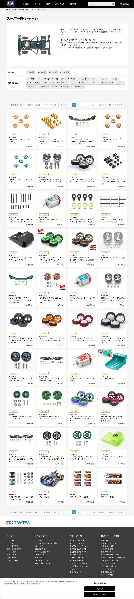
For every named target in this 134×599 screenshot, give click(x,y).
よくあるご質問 (107, 549)
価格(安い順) (53, 72)
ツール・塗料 (12, 552)
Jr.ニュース (74, 569)
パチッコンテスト (76, 557)
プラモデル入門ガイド (78, 549)
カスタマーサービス (108, 543)
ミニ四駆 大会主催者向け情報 (46, 543)
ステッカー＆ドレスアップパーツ (62, 87)
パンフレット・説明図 (78, 563)
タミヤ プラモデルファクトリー (113, 557)
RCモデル (10, 540)
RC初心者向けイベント (43, 549)
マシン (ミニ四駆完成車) (68, 79)
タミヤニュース (75, 572)
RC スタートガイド (77, 543)
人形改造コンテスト (77, 554)
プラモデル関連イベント (44, 552)
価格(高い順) (42, 72)
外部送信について (107, 572)
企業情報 (104, 540)
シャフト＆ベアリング (106, 83)
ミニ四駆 (10, 543)
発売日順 (31, 72)
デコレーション (12, 554)
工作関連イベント (41, 554)
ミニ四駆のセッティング (79, 546)
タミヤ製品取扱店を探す (110, 554)
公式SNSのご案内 (108, 563)
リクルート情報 (107, 575)
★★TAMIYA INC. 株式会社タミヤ (18, 10)
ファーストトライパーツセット (87, 79)
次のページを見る (97, 105)
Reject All (100, 589)
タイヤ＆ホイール (48, 83)
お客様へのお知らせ (108, 546)
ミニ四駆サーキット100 (79, 566)
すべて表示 (31, 79)
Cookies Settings (100, 584)
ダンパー (120, 83)
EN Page (124, 4)
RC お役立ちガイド (77, 540)
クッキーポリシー (107, 569)
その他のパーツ (79, 87)
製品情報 (26, 4)
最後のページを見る (114, 105)
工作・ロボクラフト (14, 549)
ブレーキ (31, 87)
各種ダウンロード (107, 552)
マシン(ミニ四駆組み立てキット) (48, 79)
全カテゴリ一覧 (12, 560)
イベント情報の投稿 (42, 563)
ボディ (115, 79)
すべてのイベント (41, 560)
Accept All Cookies (99, 595)
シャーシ (104, 79)
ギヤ (92, 83)
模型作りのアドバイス (78, 552)
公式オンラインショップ (110, 560)
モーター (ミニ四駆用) (33, 83)
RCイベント (39, 546)
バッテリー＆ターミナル (78, 83)
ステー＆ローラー (62, 83)
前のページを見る (51, 105)
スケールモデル (12, 546)
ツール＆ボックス (43, 87)
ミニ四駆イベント (41, 540)
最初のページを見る (34, 105)
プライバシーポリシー (109, 566)
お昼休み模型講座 (76, 560)
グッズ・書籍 (12, 557)
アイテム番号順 (64, 72)
